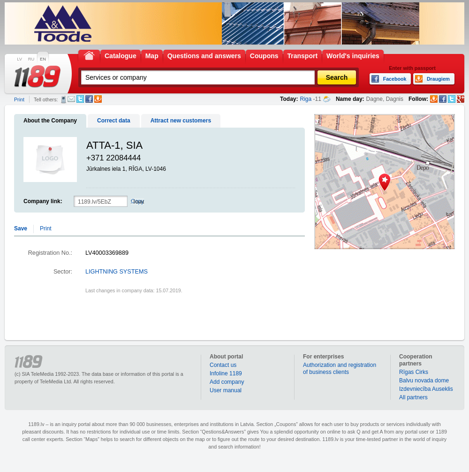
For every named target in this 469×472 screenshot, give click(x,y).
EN (43, 59)
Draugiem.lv (98, 99)
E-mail (71, 99)
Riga (306, 99)
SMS (64, 99)
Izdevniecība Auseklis (426, 389)
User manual (226, 390)
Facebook (89, 99)
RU (31, 59)
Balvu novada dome (424, 380)
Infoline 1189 (226, 373)
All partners (413, 397)
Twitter (80, 99)
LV (19, 59)
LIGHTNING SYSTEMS (116, 271)
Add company (227, 382)
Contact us (223, 365)
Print (19, 99)
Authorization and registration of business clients (339, 368)
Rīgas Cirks (413, 372)
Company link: (42, 201)
